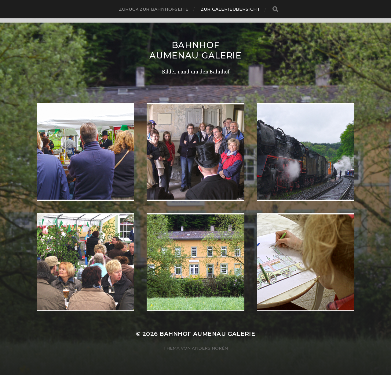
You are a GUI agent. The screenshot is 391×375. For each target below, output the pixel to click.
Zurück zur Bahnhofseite (153, 9)
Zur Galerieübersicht (230, 9)
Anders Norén (210, 348)
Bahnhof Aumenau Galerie (195, 50)
